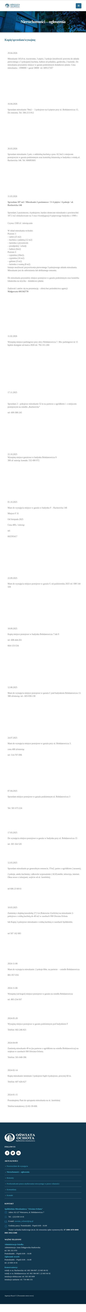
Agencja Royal (10, 1296)
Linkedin (18, 1153)
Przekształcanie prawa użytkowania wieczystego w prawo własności (33, 1184)
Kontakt (10, 1195)
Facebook (7, 1153)
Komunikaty (11, 1190)
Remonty (10, 1178)
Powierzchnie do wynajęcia (17, 1166)
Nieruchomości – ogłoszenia (18, 1172)
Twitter (13, 1153)
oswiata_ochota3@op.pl (24, 1221)
